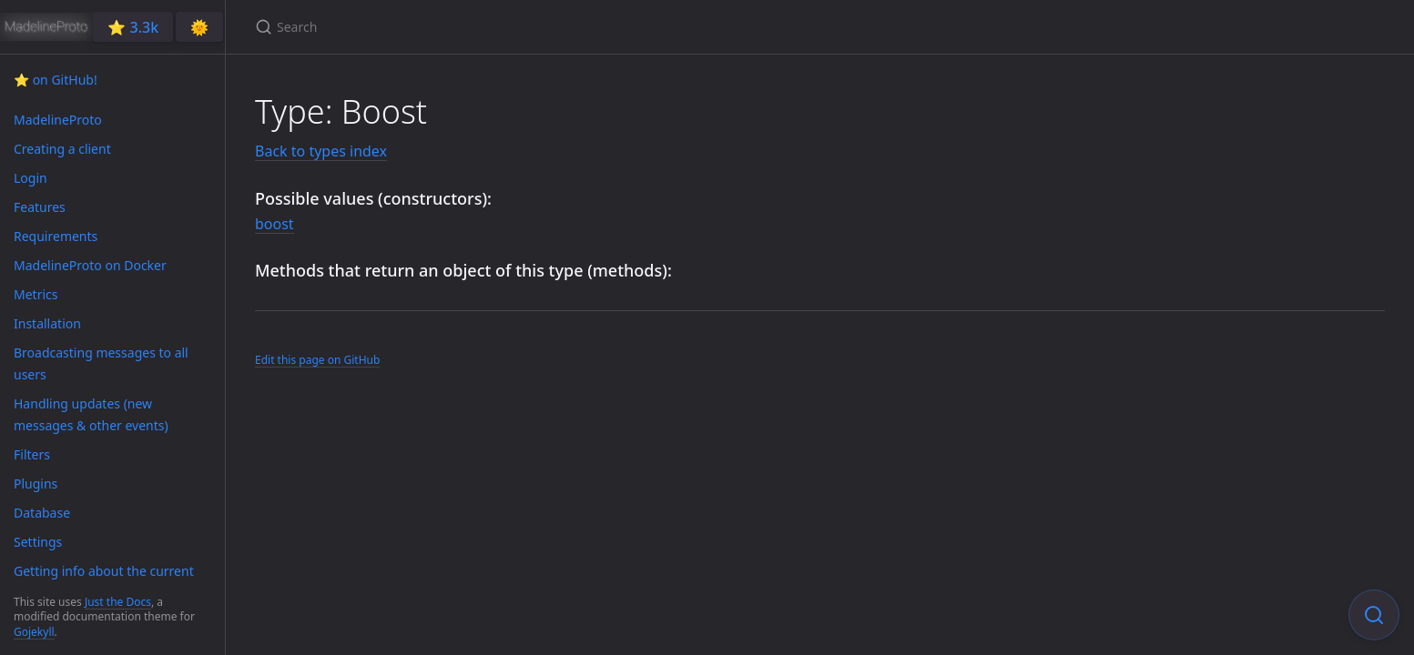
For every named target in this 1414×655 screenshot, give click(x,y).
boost (274, 224)
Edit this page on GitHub (317, 360)
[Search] (470, 27)
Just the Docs (118, 602)
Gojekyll (34, 632)
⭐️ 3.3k (132, 27)
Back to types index (321, 151)
